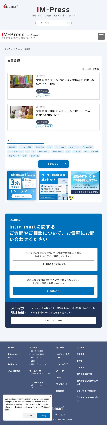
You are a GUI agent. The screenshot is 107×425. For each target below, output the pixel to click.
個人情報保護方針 (84, 374)
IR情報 (79, 360)
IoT (27, 151)
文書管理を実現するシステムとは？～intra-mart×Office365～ (63, 113)
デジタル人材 (87, 147)
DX (39, 95)
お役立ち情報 (42, 91)
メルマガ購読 (14, 370)
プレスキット (62, 384)
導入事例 (60, 347)
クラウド (77, 151)
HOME (11, 347)
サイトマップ (60, 415)
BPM (39, 126)
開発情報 (60, 390)
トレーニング (62, 364)
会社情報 (80, 347)
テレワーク (74, 147)
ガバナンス (34, 156)
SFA (85, 151)
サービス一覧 (35, 370)
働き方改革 (40, 147)
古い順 (96, 69)
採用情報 (80, 354)
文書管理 (46, 95)
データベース (57, 151)
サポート (80, 367)
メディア (60, 377)
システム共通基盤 (37, 354)
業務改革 (12, 147)
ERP (24, 156)
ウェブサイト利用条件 (86, 390)
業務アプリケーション (39, 364)
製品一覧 (33, 347)
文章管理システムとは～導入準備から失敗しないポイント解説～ (65, 82)
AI (33, 151)
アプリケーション (15, 151)
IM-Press (12, 364)
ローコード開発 (25, 147)
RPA (67, 151)
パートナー (61, 370)
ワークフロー (60, 147)
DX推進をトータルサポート (40, 374)
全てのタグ (52, 164)
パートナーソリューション (40, 386)
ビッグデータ (14, 156)
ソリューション (36, 382)
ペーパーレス (43, 151)
